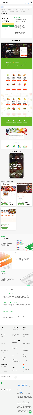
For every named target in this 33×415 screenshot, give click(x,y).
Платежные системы (4, 350)
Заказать (8, 26)
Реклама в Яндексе (26, 331)
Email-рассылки (26, 338)
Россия (25, 371)
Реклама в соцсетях (15, 365)
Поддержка (3, 343)
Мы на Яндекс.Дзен (26, 360)
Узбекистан (26, 369)
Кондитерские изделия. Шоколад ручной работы (24, 200)
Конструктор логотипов (27, 341)
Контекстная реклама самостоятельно (16, 362)
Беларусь (25, 364)
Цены (2, 329)
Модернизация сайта (16, 337)
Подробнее (11, 204)
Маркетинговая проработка (15, 348)
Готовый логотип (26, 348)
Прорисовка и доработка (25, 351)
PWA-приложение (26, 343)
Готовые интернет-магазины (15, 335)
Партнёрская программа (5, 368)
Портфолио (3, 334)
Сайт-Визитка (3, 355)
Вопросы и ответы (4, 345)
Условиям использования (22, 386)
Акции (13, 367)
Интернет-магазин (4, 361)
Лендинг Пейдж (4, 357)
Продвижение (14, 342)
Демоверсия (4, 204)
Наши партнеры (4, 366)
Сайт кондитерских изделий (6, 199)
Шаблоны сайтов (15, 331)
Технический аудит (15, 353)
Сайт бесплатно (4, 371)
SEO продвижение (16, 340)
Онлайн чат (25, 336)
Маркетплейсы (15, 370)
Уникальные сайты (15, 329)
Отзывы (2, 338)
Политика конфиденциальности (23, 391)
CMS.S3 (2, 336)
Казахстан (25, 367)
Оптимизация (14, 344)
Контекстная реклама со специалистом (16, 358)
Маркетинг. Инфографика (25, 357)
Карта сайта (19, 392)
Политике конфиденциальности (23, 385)
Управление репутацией (16, 350)
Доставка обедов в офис (5, 224)
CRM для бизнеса (26, 334)
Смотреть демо (8, 23)
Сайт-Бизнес (3, 359)
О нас (2, 331)
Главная (24, 329)
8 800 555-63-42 (25, 2)
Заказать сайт (26, 3)
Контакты (2, 341)
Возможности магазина (5, 348)
